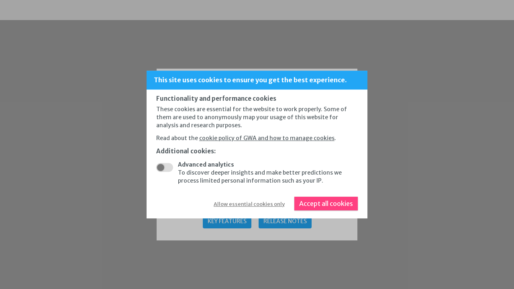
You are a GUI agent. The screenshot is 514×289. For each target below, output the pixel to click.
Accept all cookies (326, 203)
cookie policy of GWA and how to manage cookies (267, 138)
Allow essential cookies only (249, 204)
